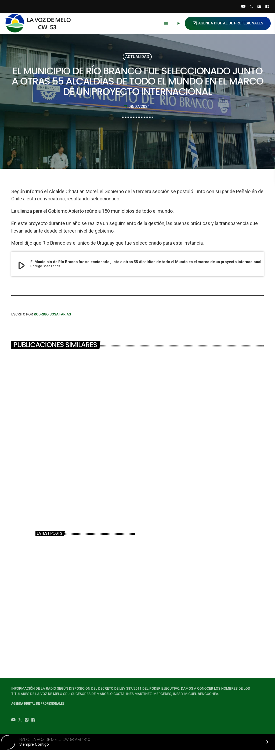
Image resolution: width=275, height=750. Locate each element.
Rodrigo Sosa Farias (52, 314)
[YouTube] (243, 7)
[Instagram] (259, 7)
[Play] (178, 23)
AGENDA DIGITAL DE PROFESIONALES (227, 23)
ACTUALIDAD (137, 56)
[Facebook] (267, 7)
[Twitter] (251, 7)
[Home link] (40, 23)
